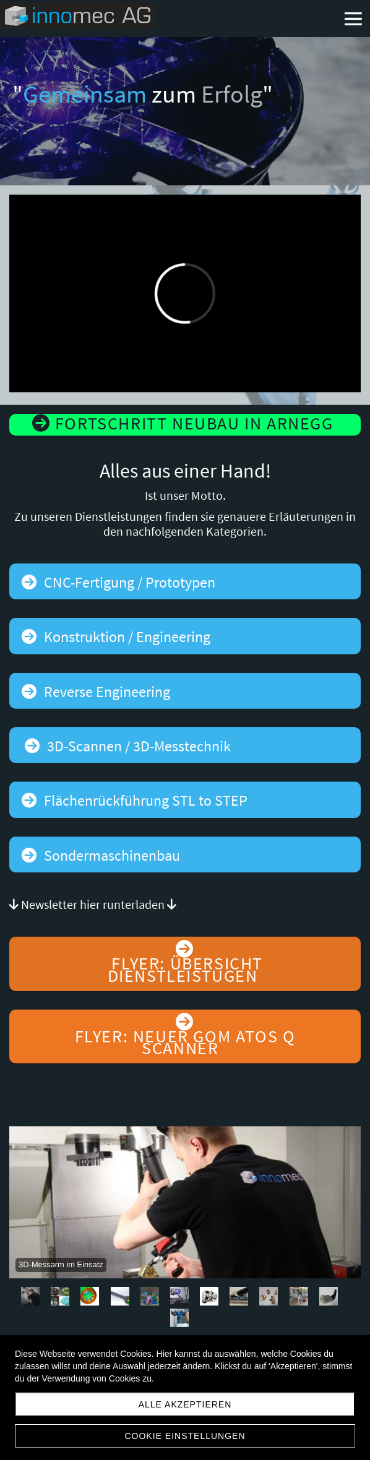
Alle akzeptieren (185, 1404)
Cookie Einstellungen (184, 1436)
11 (328, 1296)
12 (179, 1318)
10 (299, 1296)
